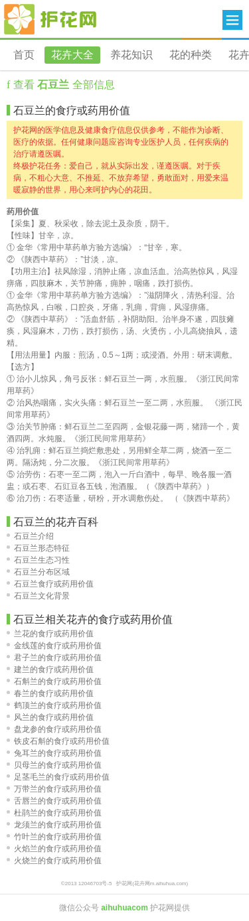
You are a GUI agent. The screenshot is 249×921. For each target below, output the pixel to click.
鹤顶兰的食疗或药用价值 (54, 705)
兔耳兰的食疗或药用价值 (54, 753)
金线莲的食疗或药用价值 (54, 645)
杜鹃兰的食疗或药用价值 (54, 812)
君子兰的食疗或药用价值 (54, 657)
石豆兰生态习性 (38, 560)
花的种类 (190, 54)
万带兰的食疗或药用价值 (54, 789)
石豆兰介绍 (30, 536)
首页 (24, 54)
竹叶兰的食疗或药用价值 (54, 836)
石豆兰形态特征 (38, 548)
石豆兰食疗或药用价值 (50, 584)
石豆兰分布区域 (38, 572)
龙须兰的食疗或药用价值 (54, 824)
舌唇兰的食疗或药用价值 (54, 801)
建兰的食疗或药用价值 (50, 669)
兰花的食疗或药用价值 (50, 633)
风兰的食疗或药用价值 (50, 717)
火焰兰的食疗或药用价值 (54, 848)
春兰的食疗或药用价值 (50, 693)
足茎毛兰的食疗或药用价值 (58, 777)
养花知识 (131, 54)
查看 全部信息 (62, 84)
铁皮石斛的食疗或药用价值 (58, 741)
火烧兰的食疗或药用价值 (54, 860)
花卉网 (50, 19)
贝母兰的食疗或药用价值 (54, 765)
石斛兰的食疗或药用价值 (54, 681)
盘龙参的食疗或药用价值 (54, 729)
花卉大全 (72, 54)
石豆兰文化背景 (38, 596)
